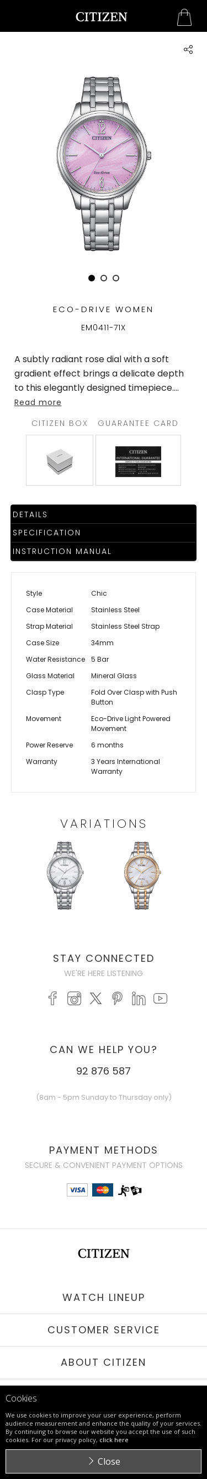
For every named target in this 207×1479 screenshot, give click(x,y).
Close (109, 1461)
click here (114, 1440)
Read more (38, 402)
